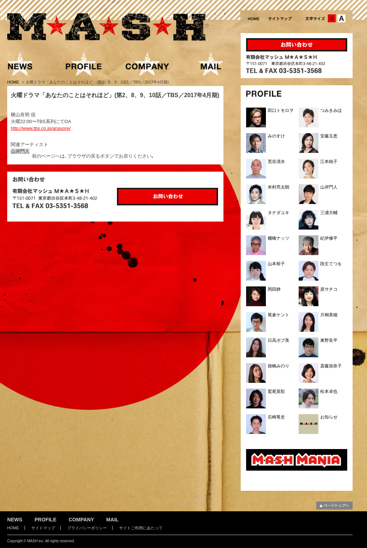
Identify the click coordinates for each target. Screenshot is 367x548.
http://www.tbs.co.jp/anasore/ (41, 128)
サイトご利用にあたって (141, 528)
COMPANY (81, 519)
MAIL (112, 519)
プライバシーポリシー (87, 528)
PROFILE (45, 519)
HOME (13, 82)
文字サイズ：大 (341, 18)
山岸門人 (20, 151)
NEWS (14, 519)
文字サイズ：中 (332, 18)
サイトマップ (43, 528)
